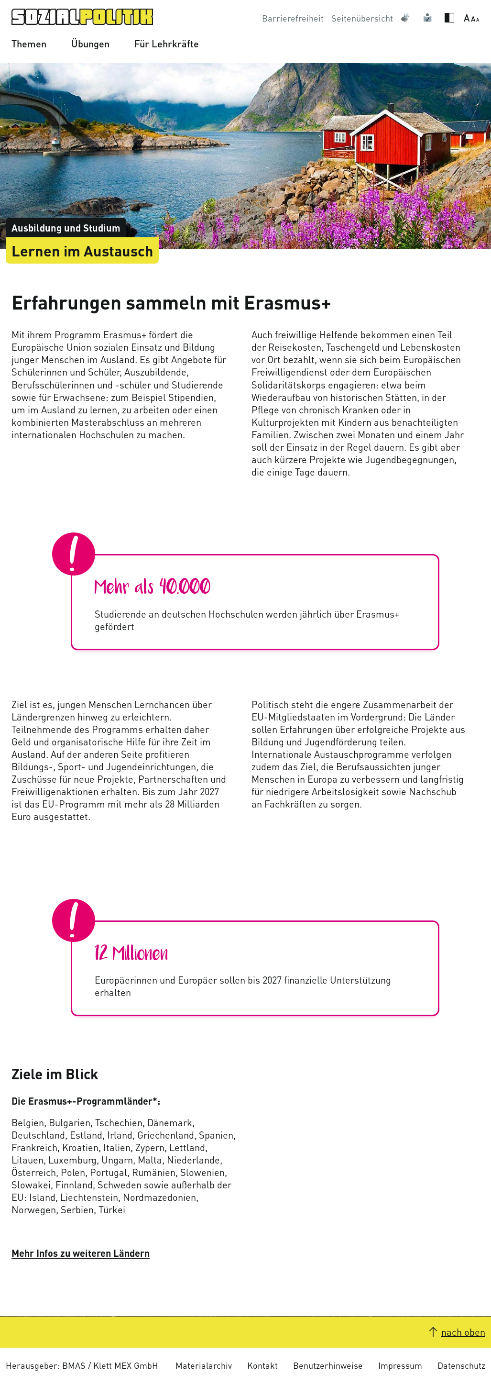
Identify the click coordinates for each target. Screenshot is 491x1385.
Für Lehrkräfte (166, 43)
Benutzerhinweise (328, 1365)
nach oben (463, 1332)
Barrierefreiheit (293, 17)
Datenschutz (461, 1365)
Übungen (90, 43)
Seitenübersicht (362, 17)
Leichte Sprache (430, 18)
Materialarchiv (203, 1365)
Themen (28, 43)
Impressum (400, 1365)
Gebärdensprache (408, 18)
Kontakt (262, 1365)
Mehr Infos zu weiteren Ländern (80, 1253)
